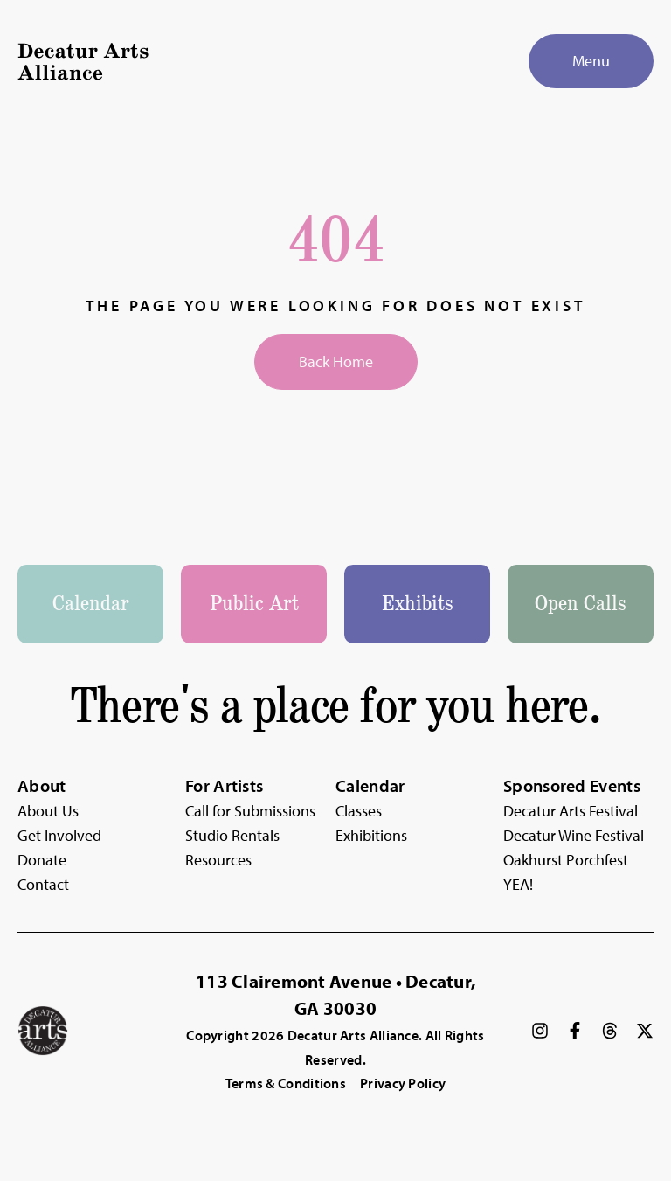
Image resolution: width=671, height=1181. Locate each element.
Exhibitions (371, 835)
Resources (218, 860)
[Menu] (591, 61)
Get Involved (59, 835)
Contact (43, 884)
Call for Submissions (250, 811)
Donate (41, 860)
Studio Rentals (232, 835)
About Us (48, 811)
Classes (359, 811)
